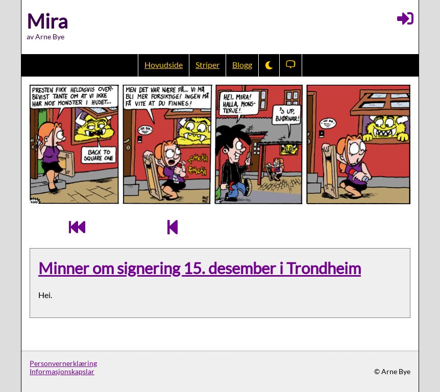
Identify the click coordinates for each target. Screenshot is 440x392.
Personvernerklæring (63, 363)
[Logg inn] (405, 18)
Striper (207, 64)
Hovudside (163, 64)
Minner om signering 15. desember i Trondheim (199, 268)
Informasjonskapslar (62, 372)
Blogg (242, 64)
